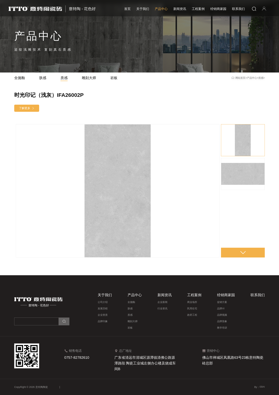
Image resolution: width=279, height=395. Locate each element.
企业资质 (103, 314)
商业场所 (192, 302)
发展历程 (103, 308)
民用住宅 (192, 308)
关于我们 (142, 9)
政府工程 (192, 314)
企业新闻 (162, 302)
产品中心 (161, 9)
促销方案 (222, 302)
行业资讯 (162, 308)
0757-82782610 (76, 357)
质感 (64, 78)
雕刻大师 (89, 78)
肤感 (42, 78)
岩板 (113, 78)
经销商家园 (218, 9)
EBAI (262, 387)
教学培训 (222, 327)
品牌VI (220, 308)
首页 (127, 9)
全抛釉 (19, 78)
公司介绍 (103, 302)
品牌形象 (222, 321)
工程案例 (198, 9)
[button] (243, 252)
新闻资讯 (179, 9)
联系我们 (238, 9)
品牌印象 (103, 321)
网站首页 (240, 77)
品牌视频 (222, 314)
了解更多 (27, 108)
